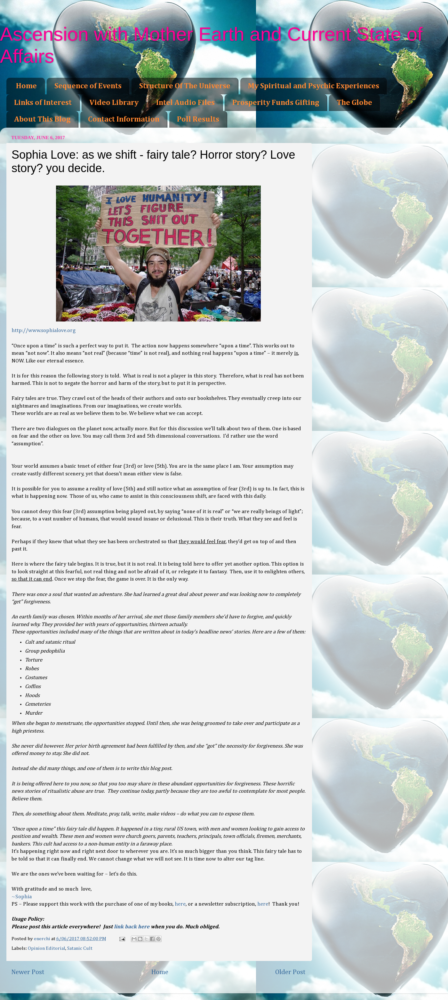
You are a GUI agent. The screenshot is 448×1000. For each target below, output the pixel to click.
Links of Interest (43, 103)
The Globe (354, 103)
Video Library (114, 103)
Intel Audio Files (185, 103)
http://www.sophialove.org (44, 330)
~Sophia (22, 897)
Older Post (290, 972)
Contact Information (123, 119)
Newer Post (27, 972)
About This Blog (42, 119)
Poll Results (198, 119)
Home (26, 86)
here (180, 904)
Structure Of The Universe (184, 86)
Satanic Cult (79, 948)
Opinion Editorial (46, 948)
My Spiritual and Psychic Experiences (313, 86)
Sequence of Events (88, 86)
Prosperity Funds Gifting (275, 103)
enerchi (42, 938)
